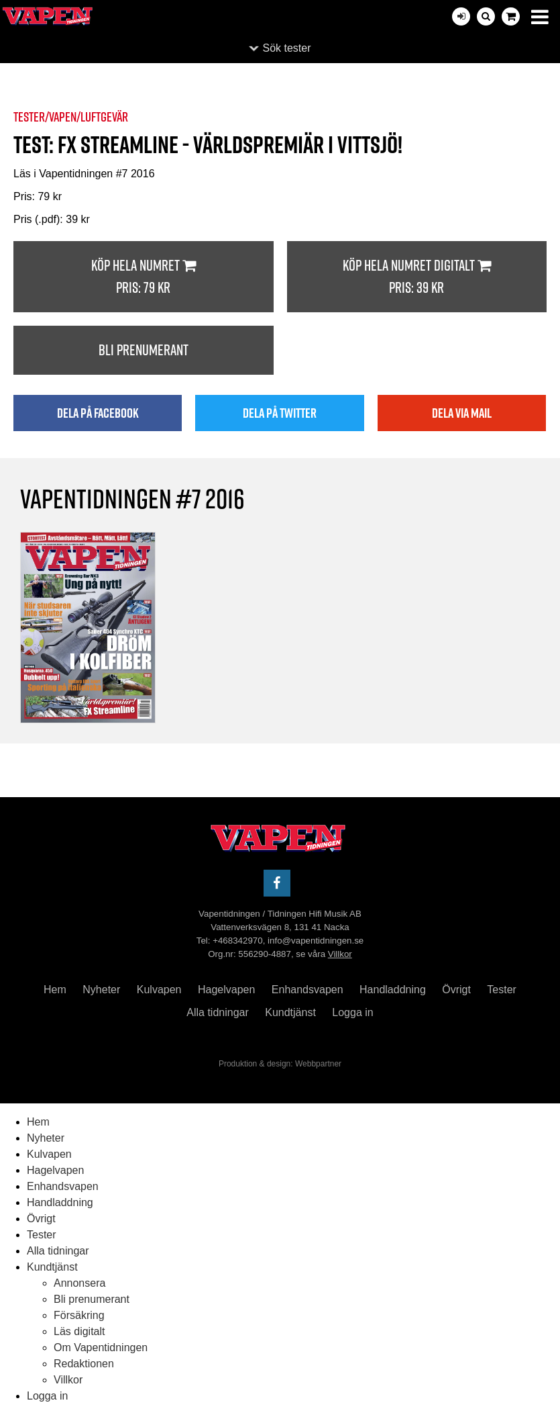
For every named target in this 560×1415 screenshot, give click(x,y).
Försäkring (79, 1315)
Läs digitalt (79, 1331)
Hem (55, 989)
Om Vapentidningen (101, 1347)
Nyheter (101, 989)
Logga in (352, 1012)
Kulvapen (159, 989)
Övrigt (456, 989)
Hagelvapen (226, 989)
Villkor (340, 954)
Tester (501, 989)
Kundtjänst (290, 1012)
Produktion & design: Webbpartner (280, 1063)
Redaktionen (84, 1363)
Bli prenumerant (143, 350)
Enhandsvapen (307, 989)
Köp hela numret (143, 277)
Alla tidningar (217, 1012)
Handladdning (392, 989)
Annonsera (79, 1283)
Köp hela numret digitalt (417, 277)
